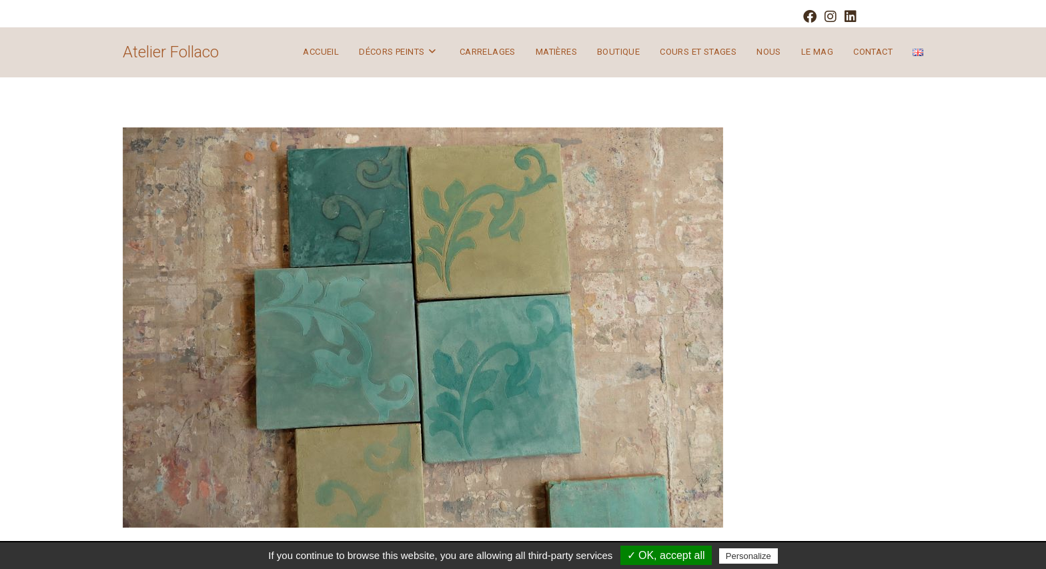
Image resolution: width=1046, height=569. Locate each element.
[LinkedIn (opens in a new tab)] (849, 16)
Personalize (748, 556)
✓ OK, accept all (666, 555)
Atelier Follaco (171, 52)
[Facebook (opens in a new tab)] (810, 16)
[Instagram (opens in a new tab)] (831, 16)
